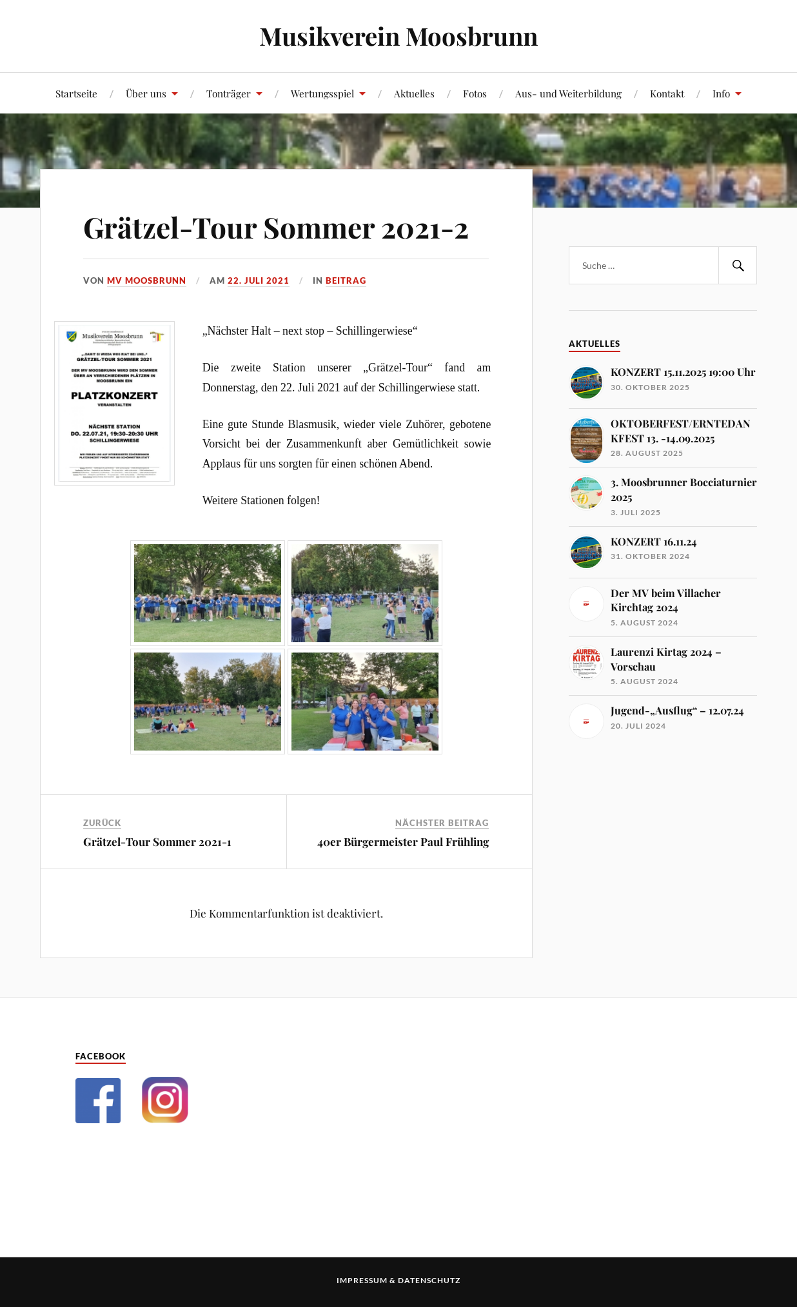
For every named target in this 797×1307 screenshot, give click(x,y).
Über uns (146, 93)
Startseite (76, 93)
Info (721, 93)
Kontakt (667, 93)
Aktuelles (414, 93)
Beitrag (346, 280)
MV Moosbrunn (146, 280)
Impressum (362, 1280)
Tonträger (228, 93)
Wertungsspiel (322, 93)
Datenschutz (429, 1280)
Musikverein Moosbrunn (398, 35)
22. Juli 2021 (259, 280)
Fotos (475, 93)
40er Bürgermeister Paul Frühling (403, 841)
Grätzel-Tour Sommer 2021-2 (276, 227)
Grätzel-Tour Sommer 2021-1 (157, 841)
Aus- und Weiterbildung (568, 93)
